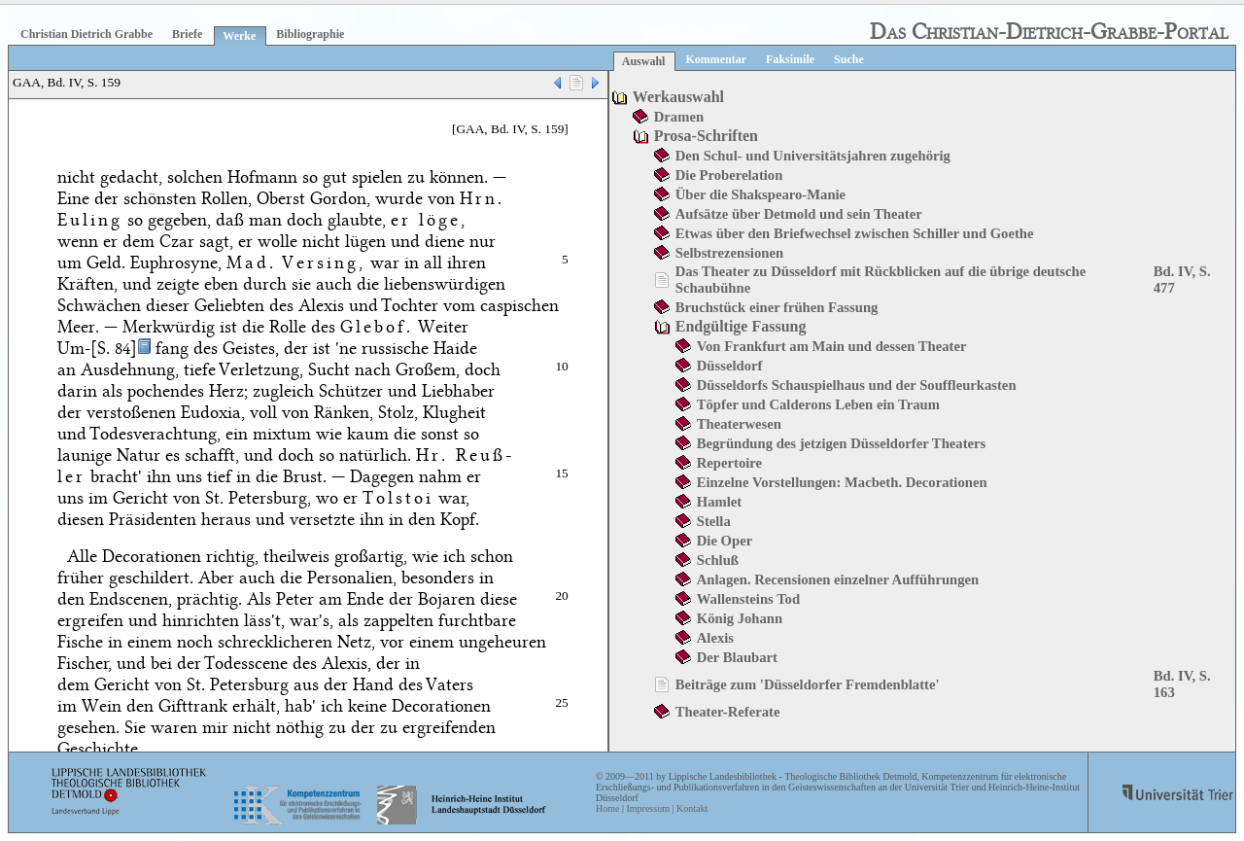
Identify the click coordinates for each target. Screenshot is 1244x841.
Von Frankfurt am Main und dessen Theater (832, 346)
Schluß (718, 560)
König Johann (739, 618)
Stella (714, 521)
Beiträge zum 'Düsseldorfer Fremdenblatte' (807, 684)
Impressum (647, 808)
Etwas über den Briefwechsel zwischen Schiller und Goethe (854, 233)
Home (607, 808)
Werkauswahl (678, 96)
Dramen (679, 116)
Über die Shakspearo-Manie (760, 194)
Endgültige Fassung (741, 326)
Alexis (715, 638)
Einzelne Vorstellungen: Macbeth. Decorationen (842, 482)
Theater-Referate (727, 711)
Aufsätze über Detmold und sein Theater (798, 214)
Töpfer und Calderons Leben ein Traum (818, 404)
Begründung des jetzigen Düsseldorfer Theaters (841, 443)
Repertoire (729, 463)
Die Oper (724, 540)
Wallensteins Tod (748, 599)
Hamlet (719, 501)
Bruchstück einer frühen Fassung (777, 307)
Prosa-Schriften (706, 135)
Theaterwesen (739, 424)
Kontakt (692, 808)
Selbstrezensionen (729, 253)
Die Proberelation (729, 175)
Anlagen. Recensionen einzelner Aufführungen (838, 579)
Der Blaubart (737, 657)
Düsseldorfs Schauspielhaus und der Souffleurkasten (857, 385)
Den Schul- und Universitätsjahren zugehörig (812, 155)
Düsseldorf (730, 365)
